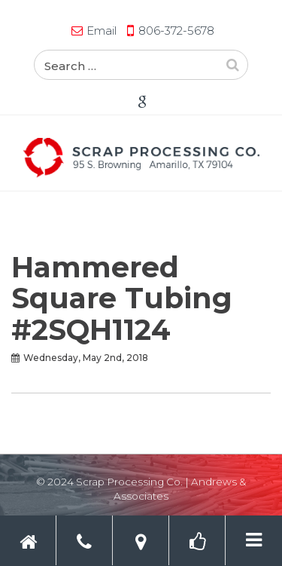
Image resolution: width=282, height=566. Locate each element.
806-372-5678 (176, 30)
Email (101, 30)
